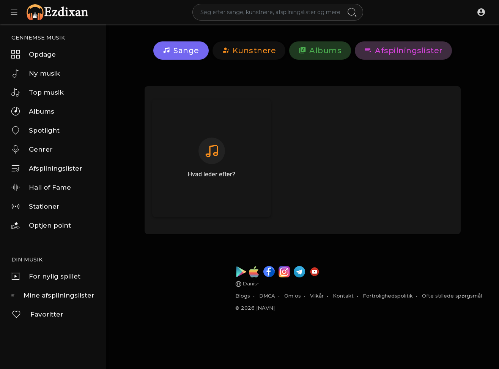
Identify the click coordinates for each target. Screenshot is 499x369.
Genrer (32, 149)
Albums (32, 111)
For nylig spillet (45, 276)
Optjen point (41, 225)
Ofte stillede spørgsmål (452, 296)
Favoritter (37, 314)
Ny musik (35, 73)
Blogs (242, 296)
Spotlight (35, 130)
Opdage (33, 54)
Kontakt (343, 296)
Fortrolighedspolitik (388, 296)
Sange (181, 50)
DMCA (267, 296)
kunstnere (249, 50)
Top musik (37, 92)
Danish (247, 283)
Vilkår (317, 296)
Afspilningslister (46, 168)
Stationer (35, 206)
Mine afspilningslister (52, 295)
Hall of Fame (41, 187)
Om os (292, 296)
